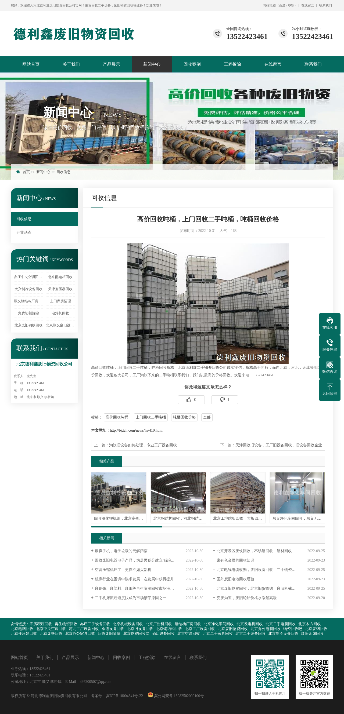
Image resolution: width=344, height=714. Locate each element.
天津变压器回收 (60, 289)
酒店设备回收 (163, 634)
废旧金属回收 (312, 634)
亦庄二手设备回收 (95, 624)
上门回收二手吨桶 (151, 417)
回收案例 (192, 64)
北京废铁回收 (51, 634)
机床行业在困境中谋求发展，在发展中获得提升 (134, 579)
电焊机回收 (60, 313)
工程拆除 (232, 64)
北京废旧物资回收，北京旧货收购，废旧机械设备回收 (262, 588)
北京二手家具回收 (218, 634)
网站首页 (31, 64)
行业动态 (23, 233)
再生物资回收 (66, 624)
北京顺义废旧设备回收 (60, 325)
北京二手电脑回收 (281, 624)
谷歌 (291, 5)
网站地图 (269, 5)
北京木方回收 (309, 624)
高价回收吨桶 (117, 417)
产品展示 (111, 64)
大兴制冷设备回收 (28, 289)
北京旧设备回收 (140, 629)
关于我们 (71, 64)
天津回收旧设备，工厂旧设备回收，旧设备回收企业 (278, 445)
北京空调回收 (188, 634)
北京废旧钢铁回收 (28, 325)
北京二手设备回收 (250, 634)
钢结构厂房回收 (188, 624)
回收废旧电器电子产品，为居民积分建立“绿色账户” (138, 560)
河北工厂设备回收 (84, 629)
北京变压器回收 (24, 634)
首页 (26, 172)
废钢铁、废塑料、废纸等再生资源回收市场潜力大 (136, 588)
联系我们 (325, 5)
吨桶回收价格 (184, 417)
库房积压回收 (41, 624)
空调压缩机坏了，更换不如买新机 (123, 570)
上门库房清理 (60, 301)
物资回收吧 (292, 629)
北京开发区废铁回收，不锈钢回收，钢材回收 (254, 551)
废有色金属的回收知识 (235, 560)
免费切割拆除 (28, 313)
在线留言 (307, 5)
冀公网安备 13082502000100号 (178, 696)
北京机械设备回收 (128, 624)
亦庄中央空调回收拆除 (28, 277)
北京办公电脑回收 (265, 629)
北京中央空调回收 (51, 629)
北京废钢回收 (316, 629)
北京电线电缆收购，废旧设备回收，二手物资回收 (258, 570)
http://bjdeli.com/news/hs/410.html (136, 430)
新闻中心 (151, 64)
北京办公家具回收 (80, 634)
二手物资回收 (208, 368)
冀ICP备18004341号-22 (124, 696)
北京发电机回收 (249, 624)
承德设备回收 (113, 629)
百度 (282, 5)
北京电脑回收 (22, 629)
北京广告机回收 (159, 624)
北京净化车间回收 (219, 624)
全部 (207, 417)
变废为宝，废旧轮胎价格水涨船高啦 (247, 598)
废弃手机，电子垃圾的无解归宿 (121, 551)
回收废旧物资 (109, 634)
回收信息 (63, 172)
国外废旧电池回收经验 (235, 579)
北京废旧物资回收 (233, 629)
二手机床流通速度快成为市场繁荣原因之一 (130, 598)
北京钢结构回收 (169, 629)
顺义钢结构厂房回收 (28, 301)
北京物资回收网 (136, 634)
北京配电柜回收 (60, 277)
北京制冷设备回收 (283, 634)
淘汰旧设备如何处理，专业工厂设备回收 (143, 445)
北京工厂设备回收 (200, 629)
